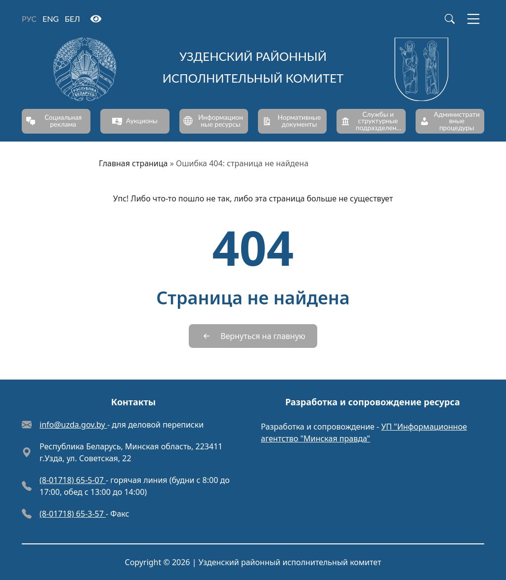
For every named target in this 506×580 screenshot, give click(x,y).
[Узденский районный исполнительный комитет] (253, 69)
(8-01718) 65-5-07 (73, 480)
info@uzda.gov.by (73, 424)
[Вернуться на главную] (253, 336)
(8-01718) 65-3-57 (73, 513)
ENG (50, 18)
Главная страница (133, 163)
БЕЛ (72, 18)
